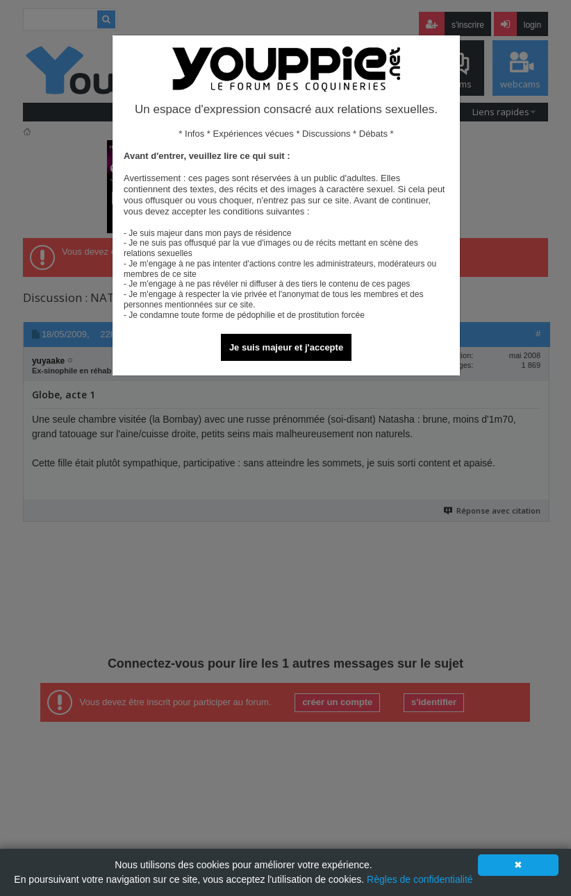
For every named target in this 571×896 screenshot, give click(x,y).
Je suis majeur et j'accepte (286, 347)
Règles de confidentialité (420, 879)
